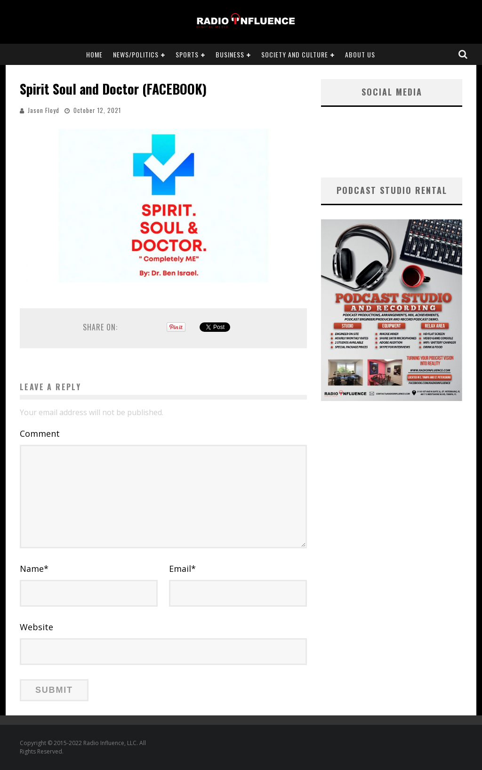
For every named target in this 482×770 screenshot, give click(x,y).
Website (36, 627)
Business (230, 54)
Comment (40, 433)
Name (34, 568)
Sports (187, 54)
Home (94, 54)
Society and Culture (294, 54)
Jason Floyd (43, 110)
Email (182, 568)
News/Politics (136, 54)
